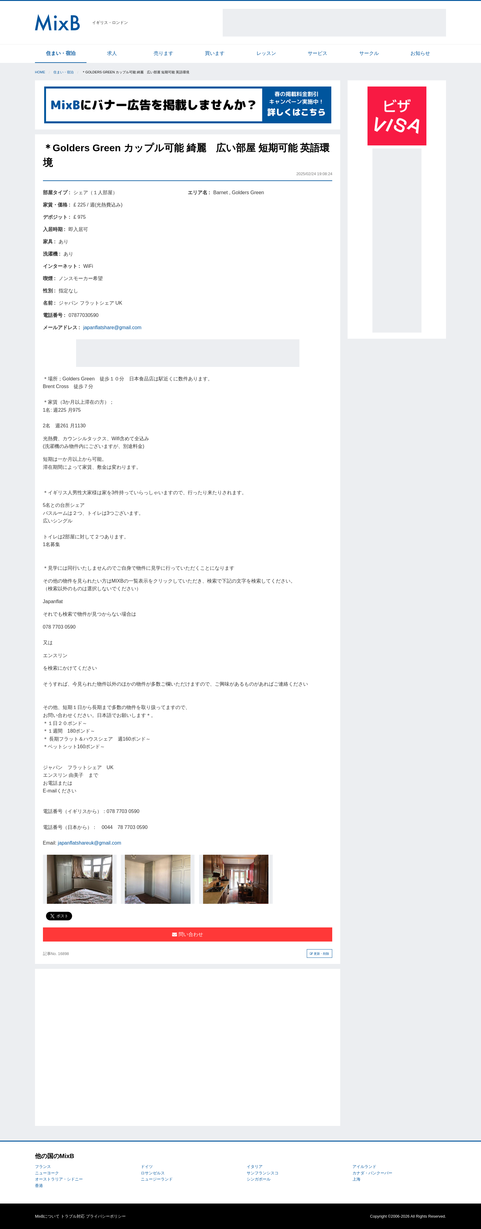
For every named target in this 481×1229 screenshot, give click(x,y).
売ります (163, 53)
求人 (112, 53)
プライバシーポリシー (106, 1216)
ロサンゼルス (153, 1173)
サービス (317, 53)
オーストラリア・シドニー (59, 1179)
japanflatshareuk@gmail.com (89, 843)
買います (215, 53)
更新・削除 (319, 953)
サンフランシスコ (263, 1173)
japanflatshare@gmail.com (112, 327)
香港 (39, 1185)
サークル (369, 53)
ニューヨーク (47, 1173)
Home (40, 72)
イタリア (255, 1166)
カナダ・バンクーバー (372, 1173)
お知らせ (420, 53)
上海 (356, 1179)
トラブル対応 (73, 1216)
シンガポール (259, 1179)
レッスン (266, 53)
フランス (43, 1166)
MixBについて (47, 1216)
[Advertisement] (334, 23)
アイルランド (364, 1166)
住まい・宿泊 (60, 53)
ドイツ (147, 1166)
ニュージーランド (157, 1179)
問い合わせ (187, 934)
